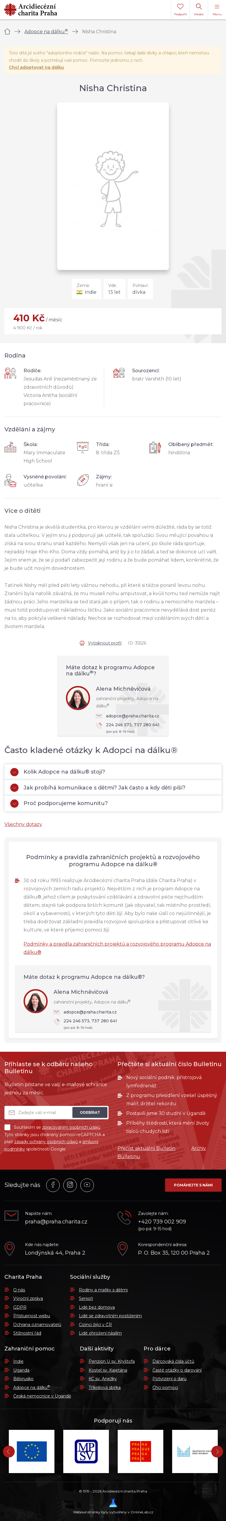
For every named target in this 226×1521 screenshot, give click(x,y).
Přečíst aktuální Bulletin (146, 1148)
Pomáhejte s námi (193, 1185)
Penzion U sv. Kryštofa (112, 1361)
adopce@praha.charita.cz (127, 716)
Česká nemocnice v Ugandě (42, 1396)
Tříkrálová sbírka (105, 1387)
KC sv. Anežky (103, 1378)
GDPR (19, 1307)
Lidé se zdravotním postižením (110, 1315)
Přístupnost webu (31, 1315)
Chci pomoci (165, 1387)
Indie (18, 1361)
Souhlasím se (52, 1127)
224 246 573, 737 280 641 (129, 728)
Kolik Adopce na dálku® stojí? (57, 772)
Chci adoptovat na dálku (36, 67)
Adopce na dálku (46, 31)
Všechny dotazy (23, 824)
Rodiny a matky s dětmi (103, 1290)
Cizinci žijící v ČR (95, 1324)
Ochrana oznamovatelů (37, 1324)
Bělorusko (23, 1378)
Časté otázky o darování (177, 1370)
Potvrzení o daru (169, 1378)
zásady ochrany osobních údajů (46, 1141)
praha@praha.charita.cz (56, 1222)
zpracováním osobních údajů (71, 1127)
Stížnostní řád (27, 1333)
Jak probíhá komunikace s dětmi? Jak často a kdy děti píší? (97, 788)
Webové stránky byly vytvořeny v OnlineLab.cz (113, 1506)
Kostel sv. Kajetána (108, 1370)
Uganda (21, 1370)
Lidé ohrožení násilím (100, 1333)
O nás (19, 1290)
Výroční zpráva (28, 1298)
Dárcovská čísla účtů (173, 1361)
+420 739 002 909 (162, 1222)
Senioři (86, 1298)
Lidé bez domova (97, 1307)
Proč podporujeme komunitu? (59, 803)
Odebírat (90, 1112)
